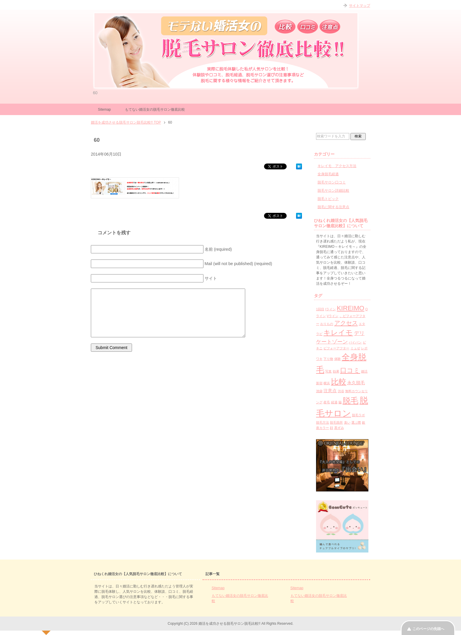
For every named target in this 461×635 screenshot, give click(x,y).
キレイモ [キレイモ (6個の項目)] (338, 332)
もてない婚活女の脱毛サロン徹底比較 (155, 109)
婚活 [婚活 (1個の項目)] (364, 371)
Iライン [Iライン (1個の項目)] (330, 309)
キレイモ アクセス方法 (337, 166)
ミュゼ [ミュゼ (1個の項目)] (355, 348)
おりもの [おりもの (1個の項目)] (326, 324)
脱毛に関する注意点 (333, 207)
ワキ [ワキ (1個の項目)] (319, 359)
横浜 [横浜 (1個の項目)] (326, 383)
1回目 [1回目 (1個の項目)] (320, 309)
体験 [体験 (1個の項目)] (337, 359)
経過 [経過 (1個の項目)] (334, 402)
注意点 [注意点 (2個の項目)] (330, 390)
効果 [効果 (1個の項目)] (336, 371)
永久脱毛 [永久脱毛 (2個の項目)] (356, 382)
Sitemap (104, 109)
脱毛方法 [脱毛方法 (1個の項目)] (322, 422)
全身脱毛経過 (328, 174)
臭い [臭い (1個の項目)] (347, 422)
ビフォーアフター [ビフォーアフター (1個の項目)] (336, 348)
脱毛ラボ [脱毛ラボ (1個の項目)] (358, 415)
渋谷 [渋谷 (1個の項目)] (341, 391)
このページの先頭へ (428, 629)
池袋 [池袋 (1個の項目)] (319, 391)
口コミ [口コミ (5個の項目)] (350, 370)
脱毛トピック (328, 199)
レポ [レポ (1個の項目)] (364, 348)
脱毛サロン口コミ (332, 182)
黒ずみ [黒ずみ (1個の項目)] (339, 427)
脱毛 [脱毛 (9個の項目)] (350, 400)
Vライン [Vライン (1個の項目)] (332, 316)
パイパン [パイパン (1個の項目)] (355, 342)
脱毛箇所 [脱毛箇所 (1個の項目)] (336, 422)
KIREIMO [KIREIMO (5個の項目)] (351, 308)
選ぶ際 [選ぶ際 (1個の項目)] (356, 422)
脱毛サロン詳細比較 (333, 190)
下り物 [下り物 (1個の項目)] (328, 359)
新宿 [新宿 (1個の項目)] (319, 383)
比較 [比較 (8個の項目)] (338, 381)
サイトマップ (359, 6)
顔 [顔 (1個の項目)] (331, 427)
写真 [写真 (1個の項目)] (328, 371)
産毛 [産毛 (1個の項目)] (326, 402)
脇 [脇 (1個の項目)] (340, 402)
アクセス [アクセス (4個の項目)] (346, 323)
